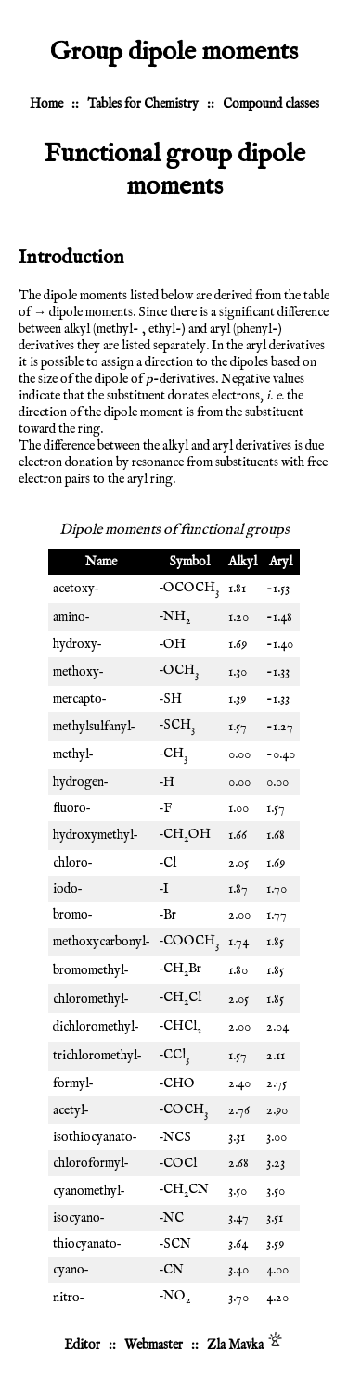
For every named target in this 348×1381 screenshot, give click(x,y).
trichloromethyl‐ (97, 1055)
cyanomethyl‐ (89, 1191)
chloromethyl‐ (91, 999)
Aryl (280, 561)
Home (46, 103)
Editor (82, 1345)
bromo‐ (73, 914)
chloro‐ (73, 863)
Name (101, 561)
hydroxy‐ (77, 644)
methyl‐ (73, 754)
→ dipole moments (83, 312)
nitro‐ (68, 1297)
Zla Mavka (235, 1345)
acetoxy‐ (76, 588)
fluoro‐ (72, 808)
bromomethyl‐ (91, 970)
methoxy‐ (78, 672)
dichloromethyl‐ (96, 1027)
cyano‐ (71, 1269)
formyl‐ (73, 1083)
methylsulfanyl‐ (94, 726)
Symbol (189, 561)
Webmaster (153, 1345)
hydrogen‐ (81, 782)
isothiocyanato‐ (95, 1137)
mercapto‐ (80, 698)
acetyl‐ (71, 1110)
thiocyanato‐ (87, 1243)
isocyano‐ (79, 1218)
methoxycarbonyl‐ (101, 941)
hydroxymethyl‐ (95, 835)
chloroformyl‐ (91, 1163)
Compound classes (271, 103)
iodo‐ (68, 889)
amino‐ (71, 617)
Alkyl (242, 561)
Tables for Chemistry (143, 103)
